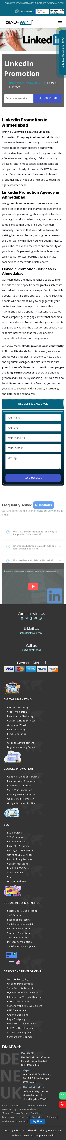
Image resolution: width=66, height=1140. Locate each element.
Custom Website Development (24, 1005)
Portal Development (18, 1001)
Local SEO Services (18, 846)
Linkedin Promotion (18, 928)
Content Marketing (18, 863)
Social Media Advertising (21, 924)
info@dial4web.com (31, 633)
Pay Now (37, 1121)
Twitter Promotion (17, 937)
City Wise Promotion (19, 785)
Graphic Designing (18, 1014)
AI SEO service (15, 872)
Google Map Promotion (20, 798)
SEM (9, 877)
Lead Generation (17, 733)
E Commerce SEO (17, 841)
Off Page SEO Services (20, 854)
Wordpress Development (21, 1023)
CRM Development (17, 1010)
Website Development (20, 983)
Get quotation (48, 98)
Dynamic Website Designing (23, 992)
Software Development (20, 1036)
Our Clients (36, 1113)
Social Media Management (22, 946)
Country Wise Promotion (21, 794)
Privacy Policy (9, 1109)
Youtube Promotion (18, 933)
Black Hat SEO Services (20, 868)
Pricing (22, 1121)
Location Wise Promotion (21, 781)
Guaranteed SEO (16, 881)
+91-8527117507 (31, 650)
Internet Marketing (18, 707)
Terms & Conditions (36, 1105)
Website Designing (18, 979)
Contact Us (37, 1117)
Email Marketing (16, 729)
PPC (9, 738)
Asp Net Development (20, 1032)
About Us (17, 1105)
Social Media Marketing (31, 83)
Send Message (33, 478)
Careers (23, 1117)
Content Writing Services (21, 720)
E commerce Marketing (20, 716)
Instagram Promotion (19, 941)
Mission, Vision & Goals (14, 1113)
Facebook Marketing (19, 919)
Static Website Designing (21, 988)
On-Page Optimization (20, 850)
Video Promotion (17, 711)
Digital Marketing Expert (21, 747)
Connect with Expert (62, 52)
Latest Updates (28, 1109)
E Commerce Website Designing (25, 997)
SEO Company (15, 837)
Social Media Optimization (22, 910)
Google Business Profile (21, 803)
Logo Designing (16, 1019)
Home (12, 83)
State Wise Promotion (19, 789)
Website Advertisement (20, 742)
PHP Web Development (20, 1028)
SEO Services (14, 832)
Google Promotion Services (23, 776)
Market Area (8, 1121)
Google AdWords (17, 725)
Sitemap (51, 1117)
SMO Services (15, 915)
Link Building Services (19, 859)
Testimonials (8, 1117)
